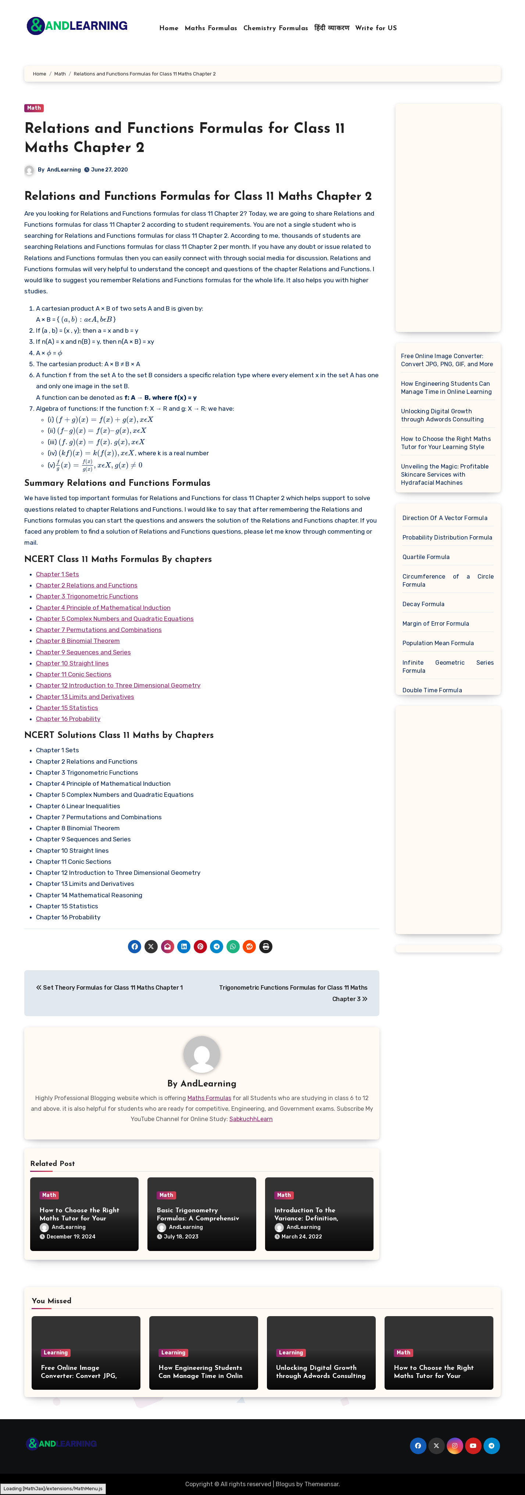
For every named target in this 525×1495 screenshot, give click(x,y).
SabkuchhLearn (251, 1119)
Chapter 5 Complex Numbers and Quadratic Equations (115, 618)
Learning (56, 1353)
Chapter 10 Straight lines (72, 663)
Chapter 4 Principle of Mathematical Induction (103, 607)
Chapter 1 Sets (57, 574)
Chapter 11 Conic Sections (73, 674)
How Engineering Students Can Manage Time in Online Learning (446, 387)
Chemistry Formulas (275, 28)
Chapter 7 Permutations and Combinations (99, 629)
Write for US (376, 28)
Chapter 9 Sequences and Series (83, 652)
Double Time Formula (432, 690)
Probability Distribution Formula (447, 537)
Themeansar (321, 1484)
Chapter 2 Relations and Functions (87, 585)
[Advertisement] (449, 219)
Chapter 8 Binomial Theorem (78, 640)
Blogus (285, 1484)
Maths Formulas (211, 28)
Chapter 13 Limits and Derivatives (85, 696)
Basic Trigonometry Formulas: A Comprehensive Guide (200, 1218)
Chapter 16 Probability (68, 718)
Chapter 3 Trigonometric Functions (87, 596)
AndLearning (64, 170)
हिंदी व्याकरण (332, 28)
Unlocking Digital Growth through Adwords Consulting (442, 415)
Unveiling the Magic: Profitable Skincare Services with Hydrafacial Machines (445, 474)
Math (34, 108)
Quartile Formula (426, 557)
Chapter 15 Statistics (67, 707)
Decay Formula (424, 604)
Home (169, 28)
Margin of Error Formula (436, 623)
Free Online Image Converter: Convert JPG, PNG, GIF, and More (447, 360)
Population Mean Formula (438, 643)
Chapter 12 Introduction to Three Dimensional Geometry (118, 685)
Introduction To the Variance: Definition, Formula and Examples (310, 1218)
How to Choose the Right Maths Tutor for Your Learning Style (79, 1218)
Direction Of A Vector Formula (445, 518)
